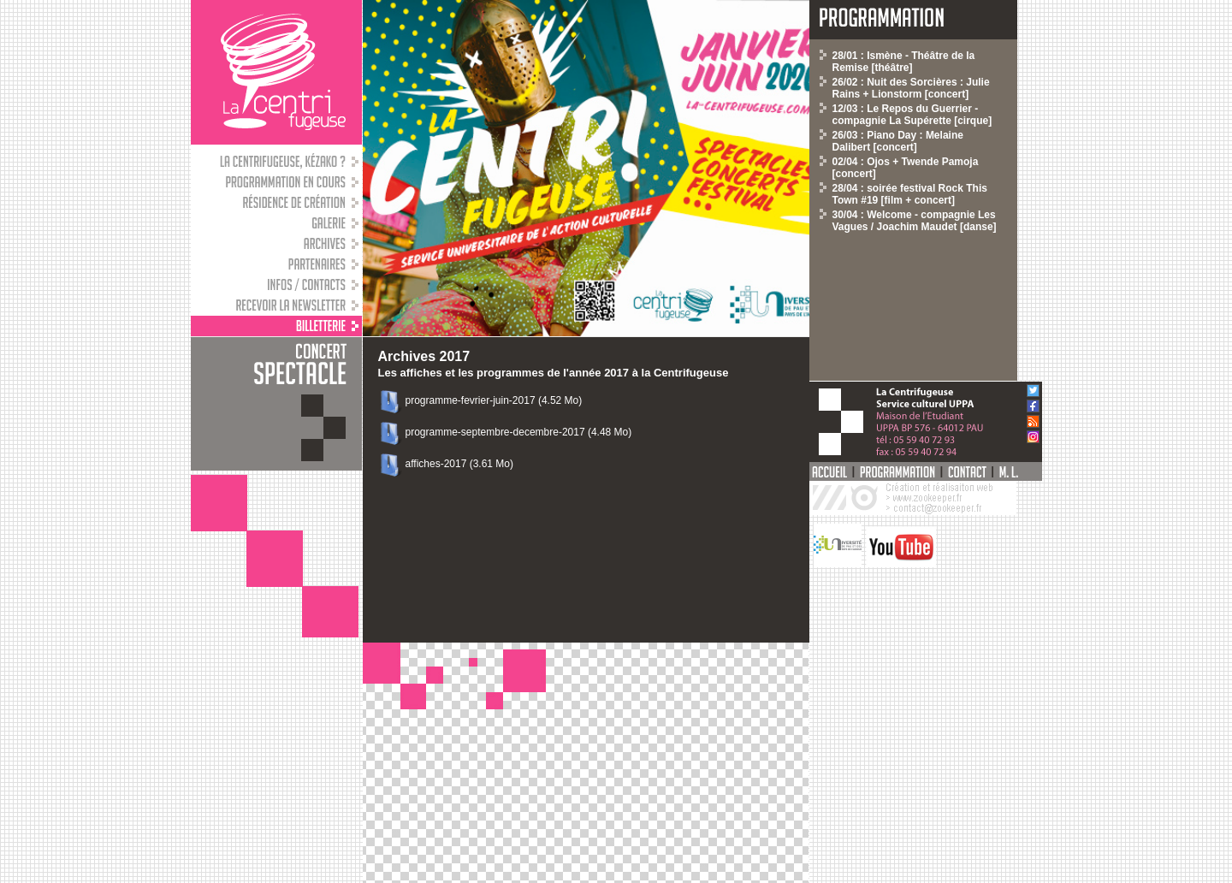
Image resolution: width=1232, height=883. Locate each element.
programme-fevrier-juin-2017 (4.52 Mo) (494, 400)
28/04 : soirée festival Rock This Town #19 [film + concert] (909, 194)
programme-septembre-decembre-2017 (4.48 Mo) (519, 432)
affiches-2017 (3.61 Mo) (460, 464)
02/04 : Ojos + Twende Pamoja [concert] (905, 168)
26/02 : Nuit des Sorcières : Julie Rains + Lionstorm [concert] (911, 88)
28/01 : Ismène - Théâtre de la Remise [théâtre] (903, 62)
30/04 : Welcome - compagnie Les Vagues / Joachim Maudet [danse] (914, 221)
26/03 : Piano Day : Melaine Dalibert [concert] (897, 141)
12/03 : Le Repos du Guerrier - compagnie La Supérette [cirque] (912, 115)
